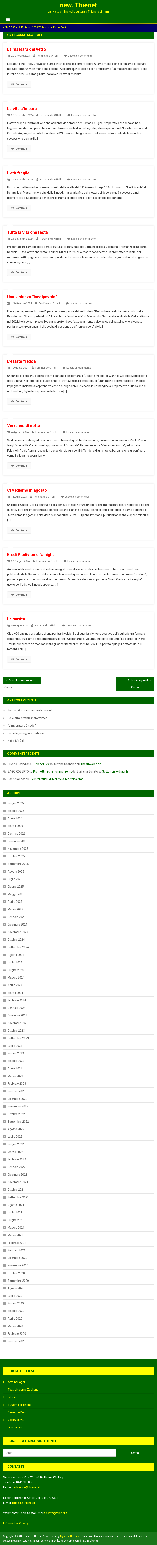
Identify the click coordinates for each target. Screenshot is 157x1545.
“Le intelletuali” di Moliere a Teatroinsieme (56, 779)
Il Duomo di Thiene (19, 1404)
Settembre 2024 (18, 947)
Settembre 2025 (18, 863)
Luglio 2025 (15, 879)
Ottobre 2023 (16, 1030)
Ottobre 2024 (16, 939)
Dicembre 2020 (17, 1258)
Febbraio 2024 (17, 1000)
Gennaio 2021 (16, 1250)
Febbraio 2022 (17, 1159)
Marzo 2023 (15, 1076)
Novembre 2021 (18, 1182)
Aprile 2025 (15, 901)
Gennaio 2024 (16, 1007)
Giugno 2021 (16, 1220)
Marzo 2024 (15, 992)
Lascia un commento (80, 55)
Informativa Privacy (15, 1523)
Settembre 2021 (18, 1197)
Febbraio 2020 (17, 1333)
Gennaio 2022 (16, 1167)
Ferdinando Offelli (47, 55)
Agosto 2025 (16, 871)
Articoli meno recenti (21, 680)
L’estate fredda (21, 361)
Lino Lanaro (15, 1427)
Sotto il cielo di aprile (115, 771)
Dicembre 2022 (17, 1098)
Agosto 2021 (16, 1205)
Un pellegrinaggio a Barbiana (26, 733)
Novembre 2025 (18, 848)
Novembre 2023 (18, 1023)
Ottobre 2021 (16, 1189)
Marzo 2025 (15, 909)
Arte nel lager (16, 1382)
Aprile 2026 (15, 818)
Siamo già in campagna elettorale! (30, 710)
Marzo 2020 (15, 1326)
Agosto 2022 (16, 1129)
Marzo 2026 (15, 826)
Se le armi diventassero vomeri (27, 718)
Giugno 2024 (16, 970)
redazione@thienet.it (26, 1487)
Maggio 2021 (16, 1227)
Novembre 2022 (18, 1106)
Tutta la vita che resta (27, 232)
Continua (19, 84)
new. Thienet (78, 5)
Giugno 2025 (16, 886)
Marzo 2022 (15, 1152)
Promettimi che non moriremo (52, 771)
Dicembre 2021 (17, 1174)
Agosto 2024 (16, 955)
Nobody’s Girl (16, 740)
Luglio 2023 (15, 1045)
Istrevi (12, 1397)
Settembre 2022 (18, 1121)
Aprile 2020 (15, 1318)
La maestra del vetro (26, 49)
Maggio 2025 (16, 894)
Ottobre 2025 (16, 856)
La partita (16, 619)
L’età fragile (18, 173)
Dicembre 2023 (17, 1015)
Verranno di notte (23, 425)
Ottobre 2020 (16, 1273)
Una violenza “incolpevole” (32, 296)
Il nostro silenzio (91, 764)
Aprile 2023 (15, 1068)
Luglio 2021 (15, 1212)
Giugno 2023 (16, 1053)
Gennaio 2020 (16, 1341)
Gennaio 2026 (16, 833)
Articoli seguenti (138, 680)
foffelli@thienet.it (23, 1502)
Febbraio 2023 (17, 1083)
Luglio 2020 (15, 1295)
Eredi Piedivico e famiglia (31, 554)
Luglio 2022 (15, 1136)
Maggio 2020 (16, 1310)
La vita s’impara (22, 108)
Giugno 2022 (16, 1144)
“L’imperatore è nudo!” (22, 725)
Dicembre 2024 (17, 924)
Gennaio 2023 (16, 1091)
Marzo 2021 (15, 1235)
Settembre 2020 (18, 1280)
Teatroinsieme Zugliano (23, 1389)
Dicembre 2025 (17, 841)
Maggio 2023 (16, 1060)
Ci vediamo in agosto (27, 490)
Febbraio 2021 (17, 1242)
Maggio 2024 (16, 977)
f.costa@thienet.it (55, 1513)
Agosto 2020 (16, 1288)
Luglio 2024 (15, 962)
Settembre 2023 (18, 1038)
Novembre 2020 (18, 1265)
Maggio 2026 (16, 810)
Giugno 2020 (16, 1303)
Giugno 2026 (16, 803)
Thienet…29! (42, 764)
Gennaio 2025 (16, 917)
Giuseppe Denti (17, 1412)
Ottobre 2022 (16, 1114)
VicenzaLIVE (16, 1420)
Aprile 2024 (15, 985)
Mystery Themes (69, 1536)
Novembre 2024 (18, 932)
